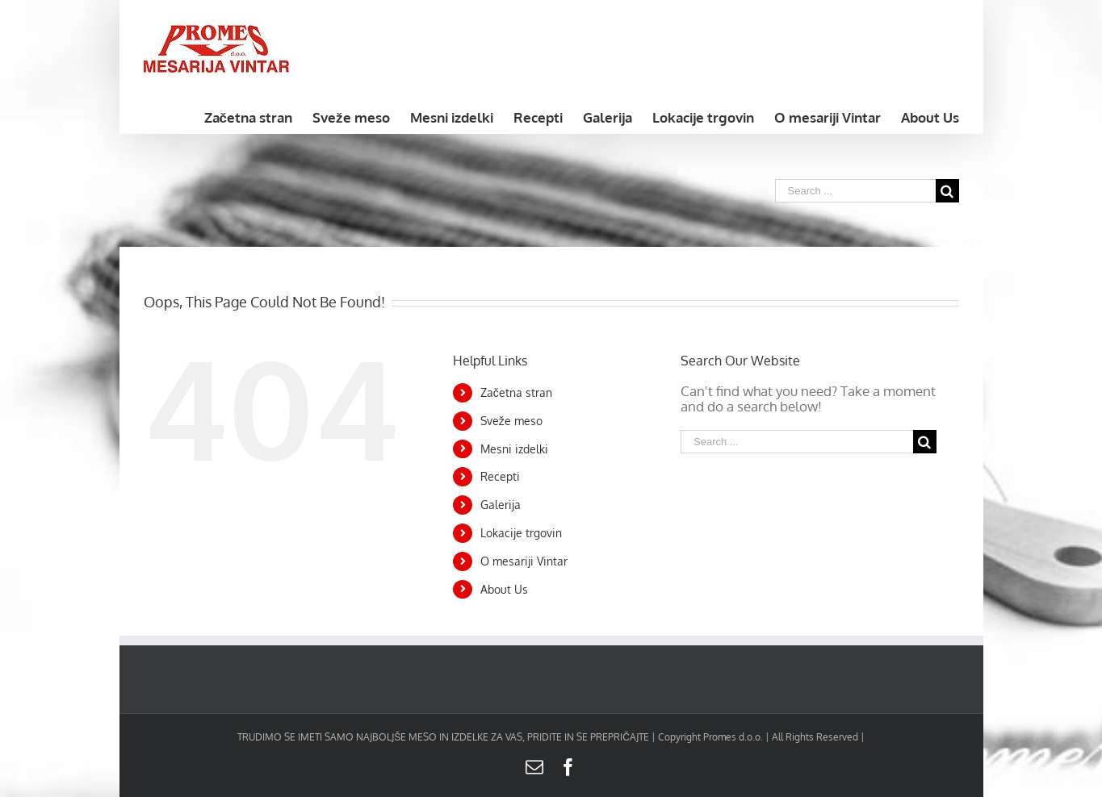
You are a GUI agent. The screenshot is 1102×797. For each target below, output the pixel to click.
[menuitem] (258, 116)
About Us (504, 589)
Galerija (500, 504)
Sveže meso (511, 421)
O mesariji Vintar (524, 561)
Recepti (500, 476)
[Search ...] (855, 190)
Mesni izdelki (514, 449)
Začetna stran (516, 392)
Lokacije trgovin (521, 533)
